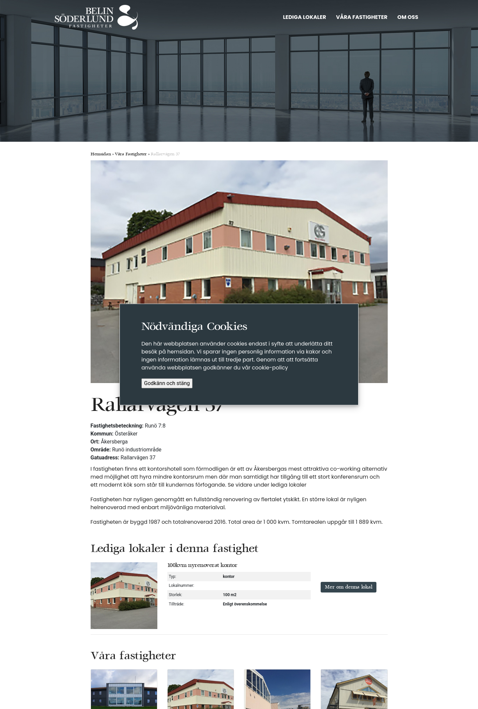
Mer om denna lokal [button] (348, 587)
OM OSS (407, 17)
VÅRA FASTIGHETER (361, 17)
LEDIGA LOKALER (304, 17)
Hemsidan (101, 154)
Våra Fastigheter (131, 154)
